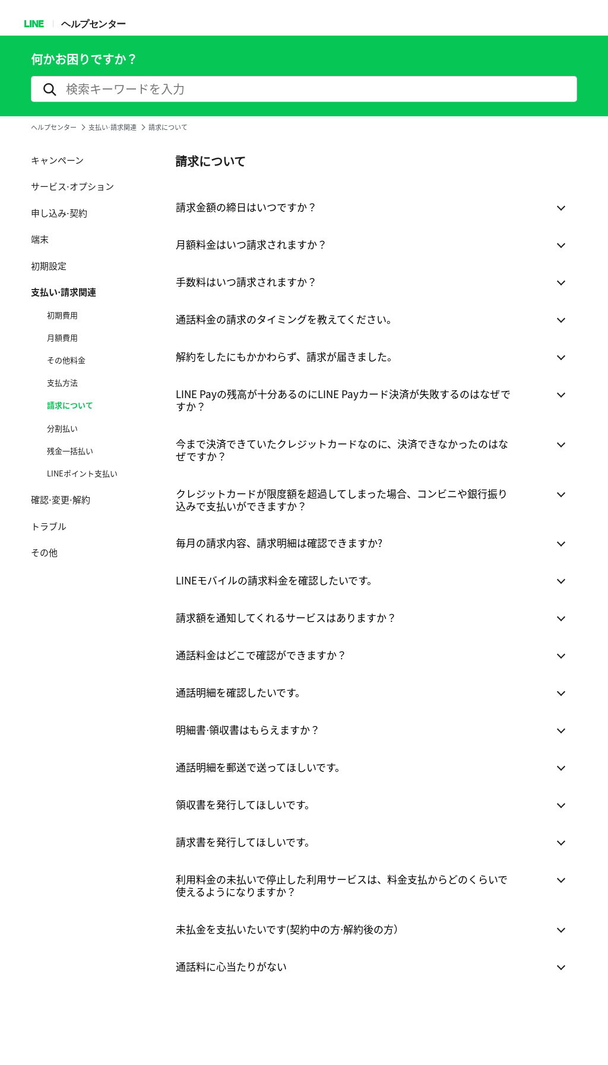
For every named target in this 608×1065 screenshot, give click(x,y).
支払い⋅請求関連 (112, 127)
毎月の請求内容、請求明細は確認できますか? (279, 542)
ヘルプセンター (93, 23)
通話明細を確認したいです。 (240, 692)
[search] (304, 89)
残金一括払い (70, 451)
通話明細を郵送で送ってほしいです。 (260, 766)
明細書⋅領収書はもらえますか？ (248, 729)
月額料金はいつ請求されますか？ (251, 244)
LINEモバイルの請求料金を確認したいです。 (276, 580)
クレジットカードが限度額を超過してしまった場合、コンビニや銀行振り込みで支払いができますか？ (342, 499)
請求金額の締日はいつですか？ (246, 206)
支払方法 (62, 382)
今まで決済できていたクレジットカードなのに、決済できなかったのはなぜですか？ (342, 449)
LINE (33, 23)
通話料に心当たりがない (231, 966)
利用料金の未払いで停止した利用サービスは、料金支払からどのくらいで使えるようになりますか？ (342, 885)
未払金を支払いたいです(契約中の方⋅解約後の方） (290, 928)
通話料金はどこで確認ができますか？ (261, 654)
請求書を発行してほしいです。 (245, 841)
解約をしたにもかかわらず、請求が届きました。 (286, 356)
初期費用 (62, 315)
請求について (70, 405)
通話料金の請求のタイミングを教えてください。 (286, 318)
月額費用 (62, 337)
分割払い (62, 428)
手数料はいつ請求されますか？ (246, 281)
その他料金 (66, 360)
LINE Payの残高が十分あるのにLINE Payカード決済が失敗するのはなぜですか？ (343, 400)
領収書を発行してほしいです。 (245, 804)
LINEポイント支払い (82, 473)
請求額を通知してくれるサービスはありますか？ (286, 617)
